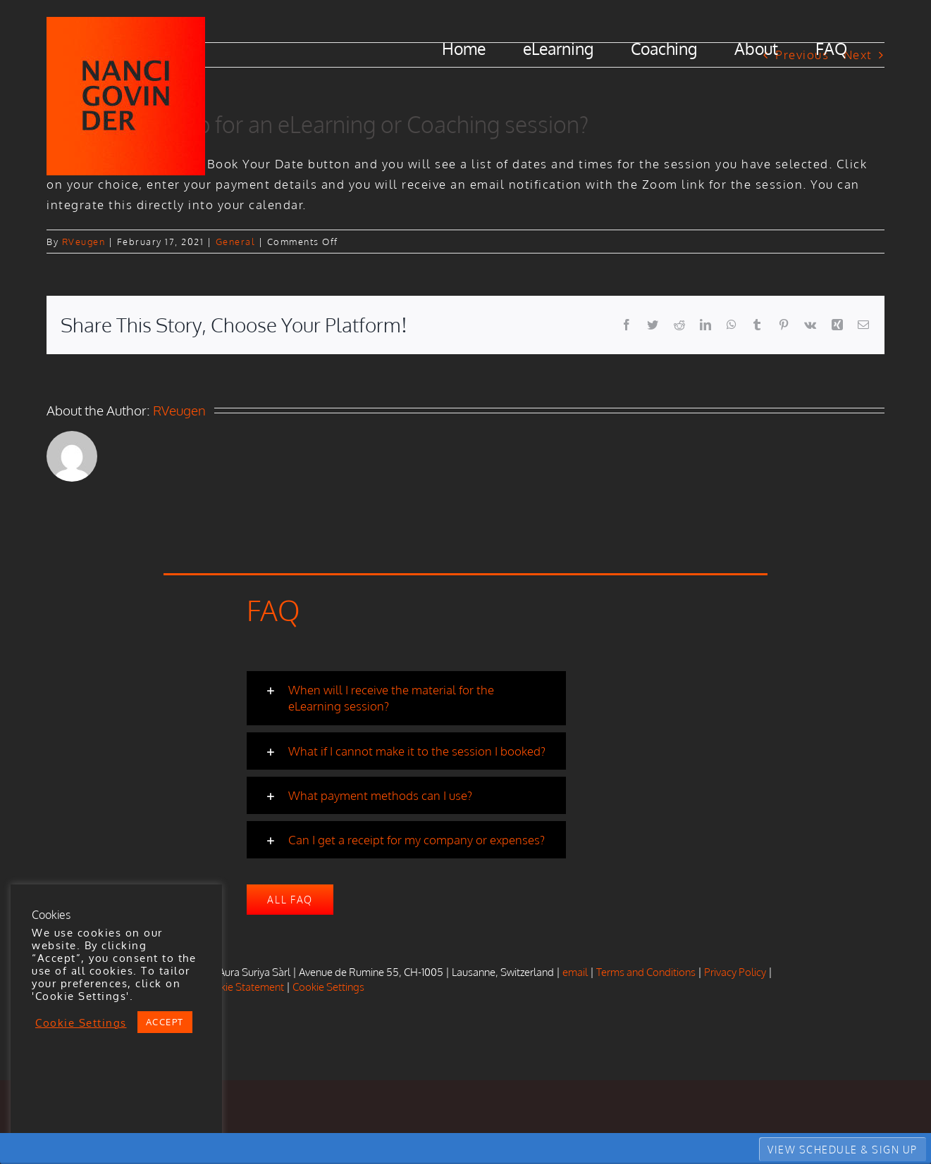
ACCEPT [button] (165, 1021)
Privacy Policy (735, 972)
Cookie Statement (243, 987)
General (236, 241)
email (575, 972)
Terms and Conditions (646, 972)
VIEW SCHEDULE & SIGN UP (842, 1149)
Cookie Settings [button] (328, 987)
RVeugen (84, 241)
